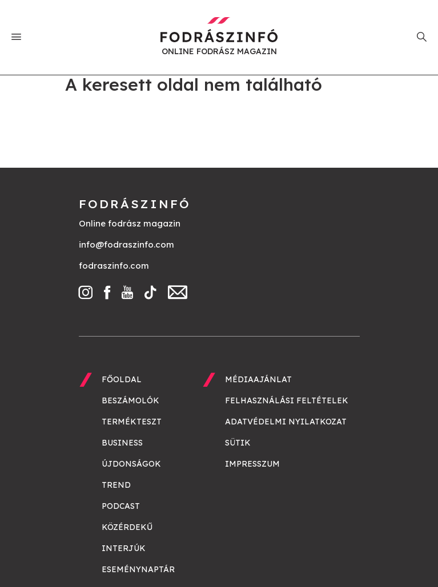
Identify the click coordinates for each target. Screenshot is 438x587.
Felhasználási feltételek (286, 400)
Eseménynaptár (138, 569)
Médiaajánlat (258, 379)
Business (122, 443)
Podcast (121, 506)
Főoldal (122, 379)
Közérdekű (127, 527)
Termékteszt (132, 421)
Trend (116, 485)
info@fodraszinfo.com (126, 244)
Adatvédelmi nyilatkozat (286, 421)
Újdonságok (131, 464)
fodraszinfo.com (114, 265)
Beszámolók (130, 400)
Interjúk (124, 548)
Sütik (238, 443)
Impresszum (252, 464)
